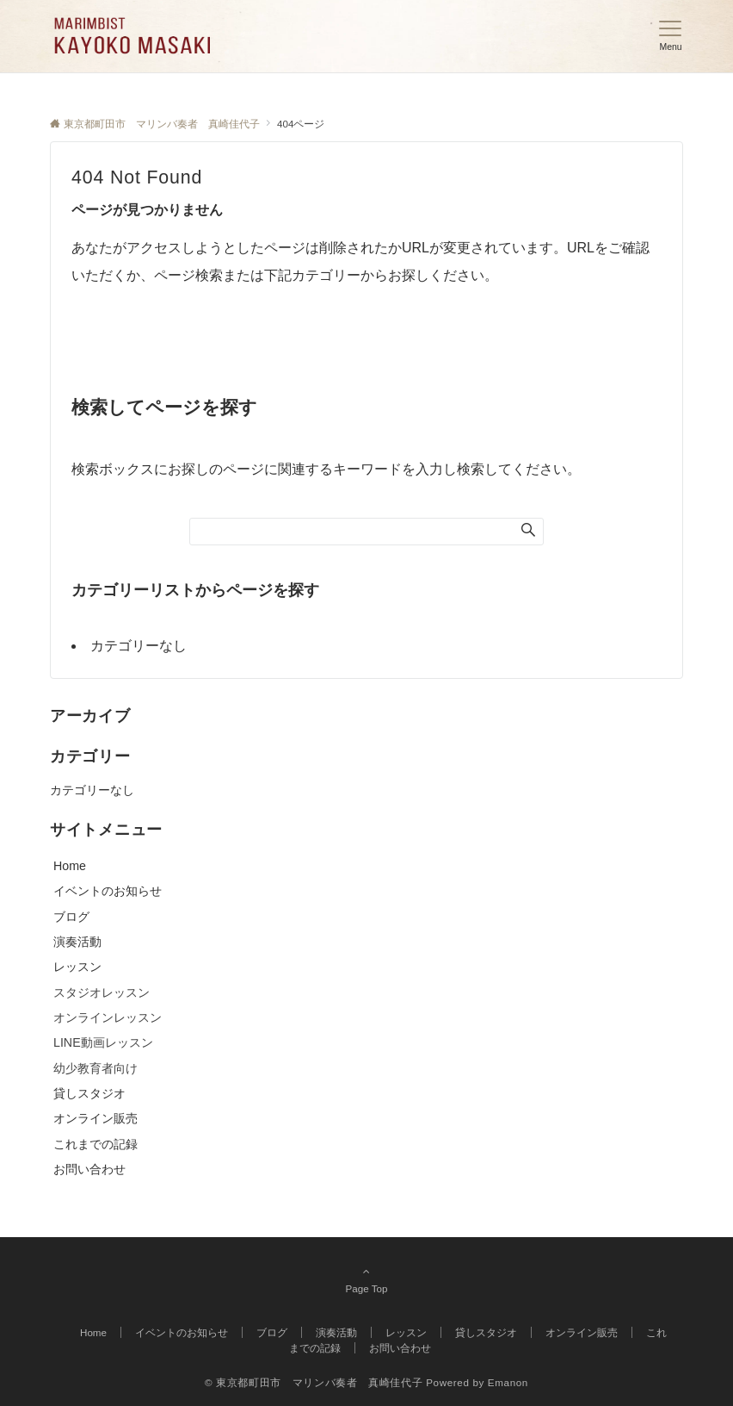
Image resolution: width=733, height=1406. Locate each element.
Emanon (508, 1382)
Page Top (366, 1279)
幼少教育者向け (95, 1068)
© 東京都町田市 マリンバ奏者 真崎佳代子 (313, 1382)
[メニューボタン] (670, 36)
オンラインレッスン (107, 1017)
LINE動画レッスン (103, 1042)
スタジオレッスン (101, 992)
